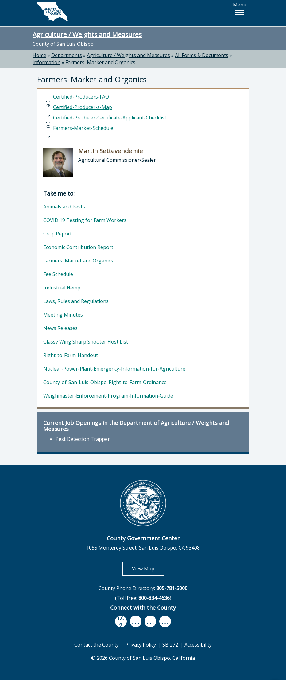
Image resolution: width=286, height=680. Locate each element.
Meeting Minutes (63, 314)
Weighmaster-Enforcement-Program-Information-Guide (108, 395)
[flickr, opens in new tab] (150, 621)
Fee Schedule (58, 274)
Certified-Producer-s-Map (82, 107)
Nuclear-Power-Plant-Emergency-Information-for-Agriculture (114, 368)
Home (39, 55)
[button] (239, 12)
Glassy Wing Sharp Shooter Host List (85, 341)
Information (46, 62)
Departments (66, 55)
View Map (148, 568)
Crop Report (57, 233)
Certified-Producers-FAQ (81, 96)
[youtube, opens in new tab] (135, 621)
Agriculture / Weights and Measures (87, 34)
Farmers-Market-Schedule (83, 128)
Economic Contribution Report (78, 247)
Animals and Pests (64, 206)
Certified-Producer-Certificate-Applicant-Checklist (109, 117)
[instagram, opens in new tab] (165, 621)
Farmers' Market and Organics (100, 62)
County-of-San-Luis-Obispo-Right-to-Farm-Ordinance (105, 382)
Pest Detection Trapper (83, 439)
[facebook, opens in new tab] (121, 621)
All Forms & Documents (201, 55)
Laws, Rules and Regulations (76, 301)
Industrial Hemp (61, 287)
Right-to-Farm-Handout (70, 355)
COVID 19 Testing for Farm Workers (84, 220)
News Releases (60, 328)
